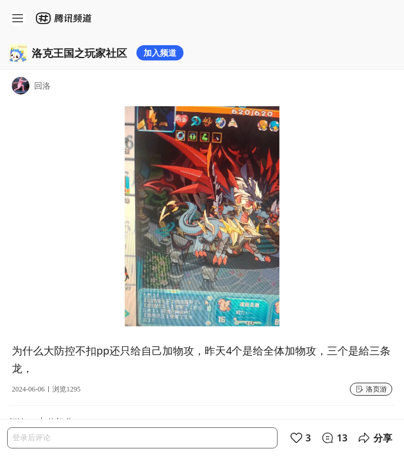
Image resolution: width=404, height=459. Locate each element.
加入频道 (159, 52)
